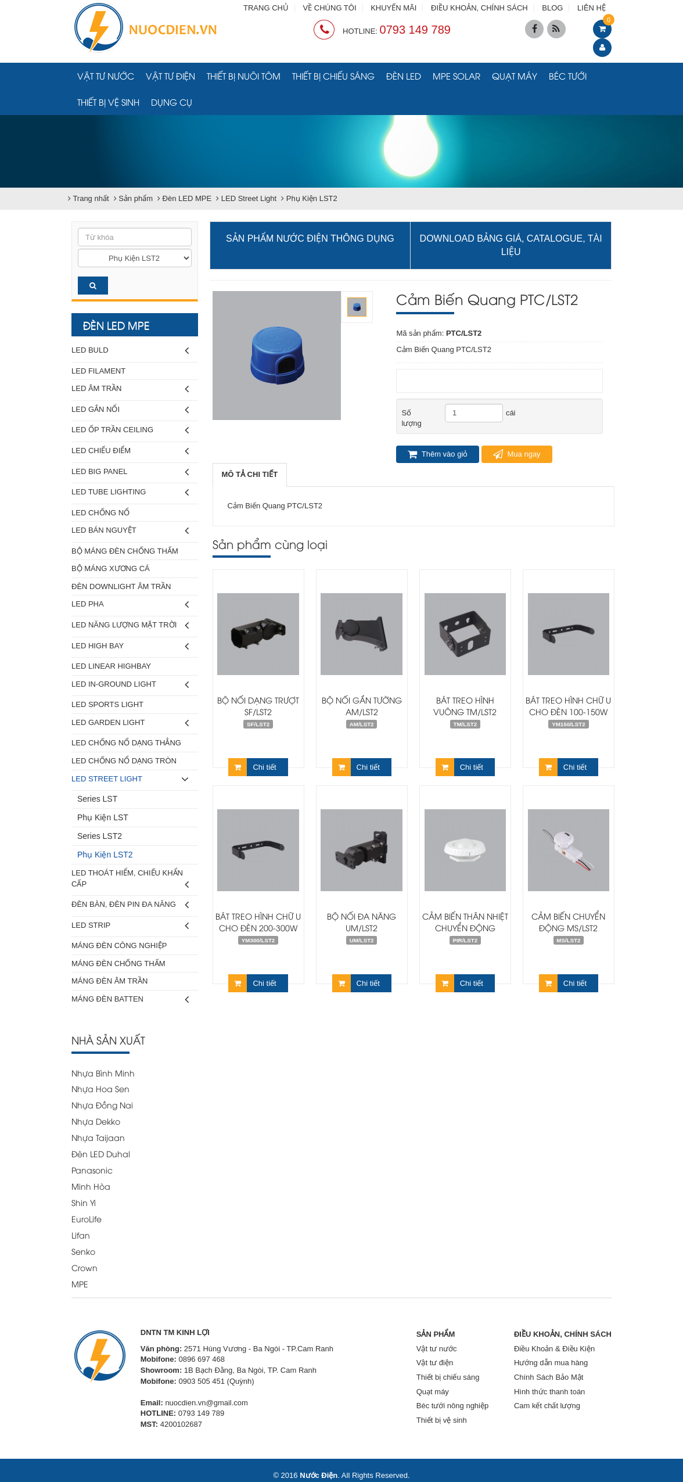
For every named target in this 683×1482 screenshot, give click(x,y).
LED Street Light (130, 779)
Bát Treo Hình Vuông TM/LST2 (465, 705)
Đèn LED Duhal (100, 1153)
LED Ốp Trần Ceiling (130, 430)
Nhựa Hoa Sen (100, 1088)
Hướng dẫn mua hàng (551, 1362)
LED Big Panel (130, 472)
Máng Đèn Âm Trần (109, 981)
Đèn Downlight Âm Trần (121, 586)
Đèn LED (403, 75)
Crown (84, 1267)
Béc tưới (568, 75)
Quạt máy (514, 75)
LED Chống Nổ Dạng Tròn (124, 760)
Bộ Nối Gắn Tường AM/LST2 (362, 705)
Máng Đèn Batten (130, 999)
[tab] (250, 475)
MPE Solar (456, 75)
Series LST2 (99, 836)
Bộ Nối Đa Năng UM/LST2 (361, 921)
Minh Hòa (90, 1186)
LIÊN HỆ (591, 7)
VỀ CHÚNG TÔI (330, 7)
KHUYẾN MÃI (393, 7)
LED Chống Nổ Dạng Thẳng (126, 742)
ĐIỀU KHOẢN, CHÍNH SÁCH (479, 7)
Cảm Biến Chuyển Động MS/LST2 (568, 921)
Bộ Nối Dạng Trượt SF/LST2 (258, 705)
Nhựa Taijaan (98, 1137)
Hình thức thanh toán (549, 1391)
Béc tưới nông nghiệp (452, 1405)
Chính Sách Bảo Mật (549, 1377)
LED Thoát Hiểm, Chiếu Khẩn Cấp (130, 880)
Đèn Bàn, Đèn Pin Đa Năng (130, 904)
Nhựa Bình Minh (103, 1072)
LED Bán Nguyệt (130, 530)
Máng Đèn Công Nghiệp (119, 945)
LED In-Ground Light (130, 684)
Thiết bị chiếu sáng (333, 75)
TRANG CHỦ (266, 7)
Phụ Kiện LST (102, 817)
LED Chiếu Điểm (130, 451)
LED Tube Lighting (130, 492)
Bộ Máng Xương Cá (110, 568)
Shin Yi (83, 1202)
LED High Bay (130, 646)
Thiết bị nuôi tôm (244, 75)
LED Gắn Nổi (130, 409)
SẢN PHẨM (435, 1334)
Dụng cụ (171, 101)
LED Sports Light (107, 704)
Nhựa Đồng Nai (102, 1104)
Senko (83, 1251)
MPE (79, 1283)
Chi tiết (252, 767)
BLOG (552, 7)
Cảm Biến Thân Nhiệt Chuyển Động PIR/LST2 (465, 927)
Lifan (80, 1234)
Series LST (97, 798)
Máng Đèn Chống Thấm (118, 963)
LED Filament (98, 371)
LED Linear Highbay (111, 666)
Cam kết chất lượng (547, 1405)
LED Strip (130, 925)
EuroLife (86, 1218)
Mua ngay (517, 454)
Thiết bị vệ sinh (108, 101)
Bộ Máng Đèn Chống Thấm (124, 551)
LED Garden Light (130, 723)
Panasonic (92, 1169)
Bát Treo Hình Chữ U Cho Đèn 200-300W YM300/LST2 (258, 927)
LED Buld (130, 350)
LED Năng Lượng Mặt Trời (130, 625)
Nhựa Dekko (95, 1120)
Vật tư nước (105, 75)
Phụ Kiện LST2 (105, 854)
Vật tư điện (170, 75)
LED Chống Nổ (100, 512)
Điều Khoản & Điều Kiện (554, 1348)
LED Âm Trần (130, 389)
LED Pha (130, 604)
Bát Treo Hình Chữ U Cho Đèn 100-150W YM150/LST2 (568, 711)
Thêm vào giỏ (438, 454)
